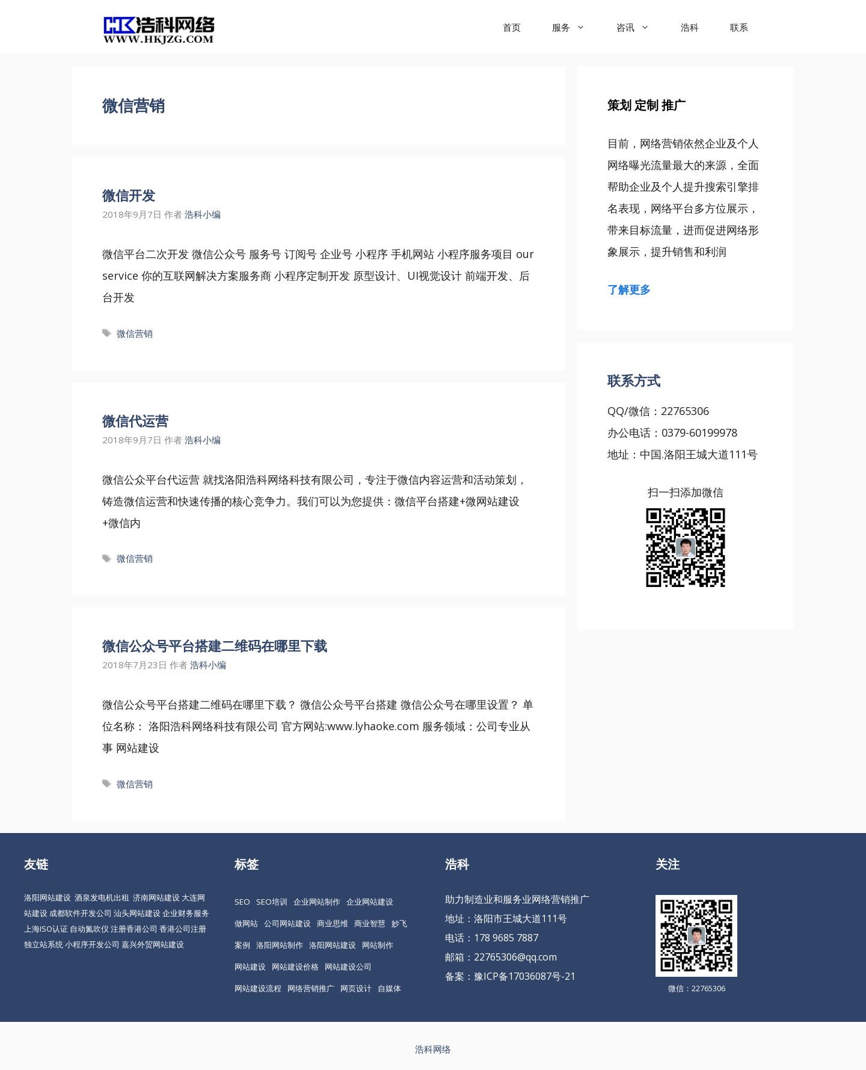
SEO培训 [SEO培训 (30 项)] (271, 901)
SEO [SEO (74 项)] (242, 901)
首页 (512, 27)
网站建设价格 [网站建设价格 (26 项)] (295, 966)
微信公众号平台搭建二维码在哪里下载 (214, 645)
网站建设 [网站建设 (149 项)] (250, 966)
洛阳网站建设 (47, 897)
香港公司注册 (182, 928)
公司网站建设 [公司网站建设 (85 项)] (287, 923)
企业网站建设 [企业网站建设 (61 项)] (369, 901)
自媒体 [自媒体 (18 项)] (389, 988)
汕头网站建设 (137, 913)
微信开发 (128, 195)
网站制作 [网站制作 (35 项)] (377, 944)
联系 (739, 27)
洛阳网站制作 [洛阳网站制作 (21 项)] (279, 944)
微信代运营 (135, 420)
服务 (576, 27)
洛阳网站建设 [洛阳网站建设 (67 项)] (332, 944)
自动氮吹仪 (89, 928)
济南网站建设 (156, 897)
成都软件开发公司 (80, 913)
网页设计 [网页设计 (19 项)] (356, 988)
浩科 (690, 27)
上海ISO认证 (46, 928)
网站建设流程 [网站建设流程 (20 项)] (258, 988)
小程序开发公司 (92, 944)
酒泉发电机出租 (102, 897)
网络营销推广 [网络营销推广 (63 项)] (310, 988)
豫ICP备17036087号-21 (525, 976)
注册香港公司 (134, 928)
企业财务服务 (185, 913)
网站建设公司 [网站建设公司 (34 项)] (348, 966)
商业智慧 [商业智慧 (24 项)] (369, 923)
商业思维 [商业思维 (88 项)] (332, 923)
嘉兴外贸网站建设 (152, 944)
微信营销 (135, 333)
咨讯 (640, 27)
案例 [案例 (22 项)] (242, 944)
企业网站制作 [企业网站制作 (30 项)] (316, 901)
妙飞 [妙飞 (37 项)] (399, 923)
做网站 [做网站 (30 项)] (246, 923)
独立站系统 (43, 944)
